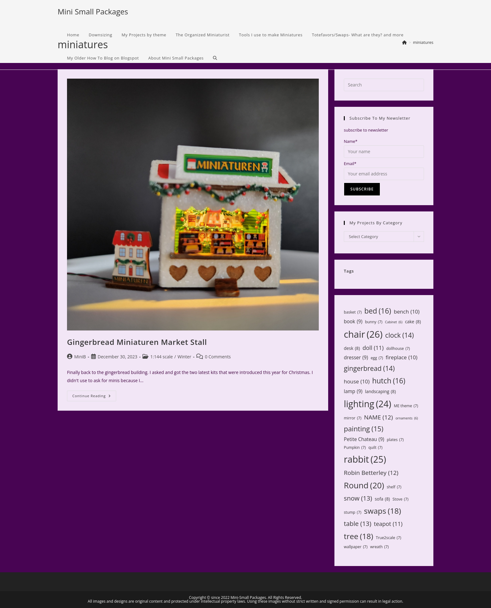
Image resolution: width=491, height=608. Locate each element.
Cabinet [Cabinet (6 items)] (394, 322)
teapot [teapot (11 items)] (388, 524)
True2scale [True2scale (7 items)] (388, 537)
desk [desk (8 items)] (352, 348)
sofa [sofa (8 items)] (382, 499)
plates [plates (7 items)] (395, 439)
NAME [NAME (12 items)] (378, 417)
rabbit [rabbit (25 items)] (365, 459)
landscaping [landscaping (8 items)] (380, 391)
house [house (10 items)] (357, 381)
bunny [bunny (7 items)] (373, 322)
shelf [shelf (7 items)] (394, 487)
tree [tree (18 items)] (358, 536)
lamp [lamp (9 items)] (353, 391)
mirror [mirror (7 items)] (352, 418)
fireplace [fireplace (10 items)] (401, 357)
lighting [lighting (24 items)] (367, 404)
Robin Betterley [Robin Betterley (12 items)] (371, 472)
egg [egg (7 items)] (377, 358)
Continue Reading (94, 397)
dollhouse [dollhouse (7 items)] (398, 348)
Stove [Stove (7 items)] (401, 499)
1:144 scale (161, 357)
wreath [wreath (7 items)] (379, 546)
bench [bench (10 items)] (406, 311)
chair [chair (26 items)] (363, 334)
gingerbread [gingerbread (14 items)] (369, 368)
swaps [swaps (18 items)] (382, 511)
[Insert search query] (384, 85)
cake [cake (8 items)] (413, 321)
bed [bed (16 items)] (377, 310)
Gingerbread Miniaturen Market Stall (137, 342)
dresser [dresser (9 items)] (356, 357)
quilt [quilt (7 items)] (375, 447)
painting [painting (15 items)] (363, 429)
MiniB (80, 357)
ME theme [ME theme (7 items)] (406, 406)
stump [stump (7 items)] (352, 512)
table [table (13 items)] (357, 523)
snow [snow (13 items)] (358, 498)
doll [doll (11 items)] (373, 348)
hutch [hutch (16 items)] (389, 380)
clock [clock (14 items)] (399, 335)
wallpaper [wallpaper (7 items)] (356, 546)
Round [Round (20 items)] (364, 485)
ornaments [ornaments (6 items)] (406, 418)
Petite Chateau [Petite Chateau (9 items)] (364, 439)
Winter (184, 357)
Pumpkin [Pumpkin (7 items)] (355, 447)
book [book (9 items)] (353, 321)
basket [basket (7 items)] (353, 312)
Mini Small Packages (93, 11)
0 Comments (218, 357)
